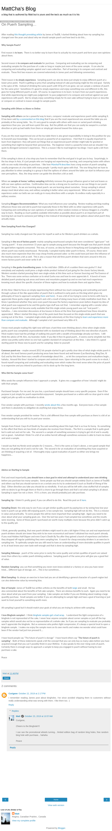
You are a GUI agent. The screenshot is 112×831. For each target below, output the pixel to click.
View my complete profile (24, 820)
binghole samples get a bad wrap (48, 615)
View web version (56, 805)
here (43, 296)
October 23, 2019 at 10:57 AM (39, 716)
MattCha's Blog (18, 8)
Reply (11, 705)
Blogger (61, 828)
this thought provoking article (28, 34)
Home (56, 800)
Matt (18, 716)
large (75, 588)
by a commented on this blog (30, 119)
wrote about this (52, 404)
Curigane (13, 693)
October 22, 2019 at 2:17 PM (32, 693)
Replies (15, 711)
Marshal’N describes (61, 164)
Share (6, 678)
